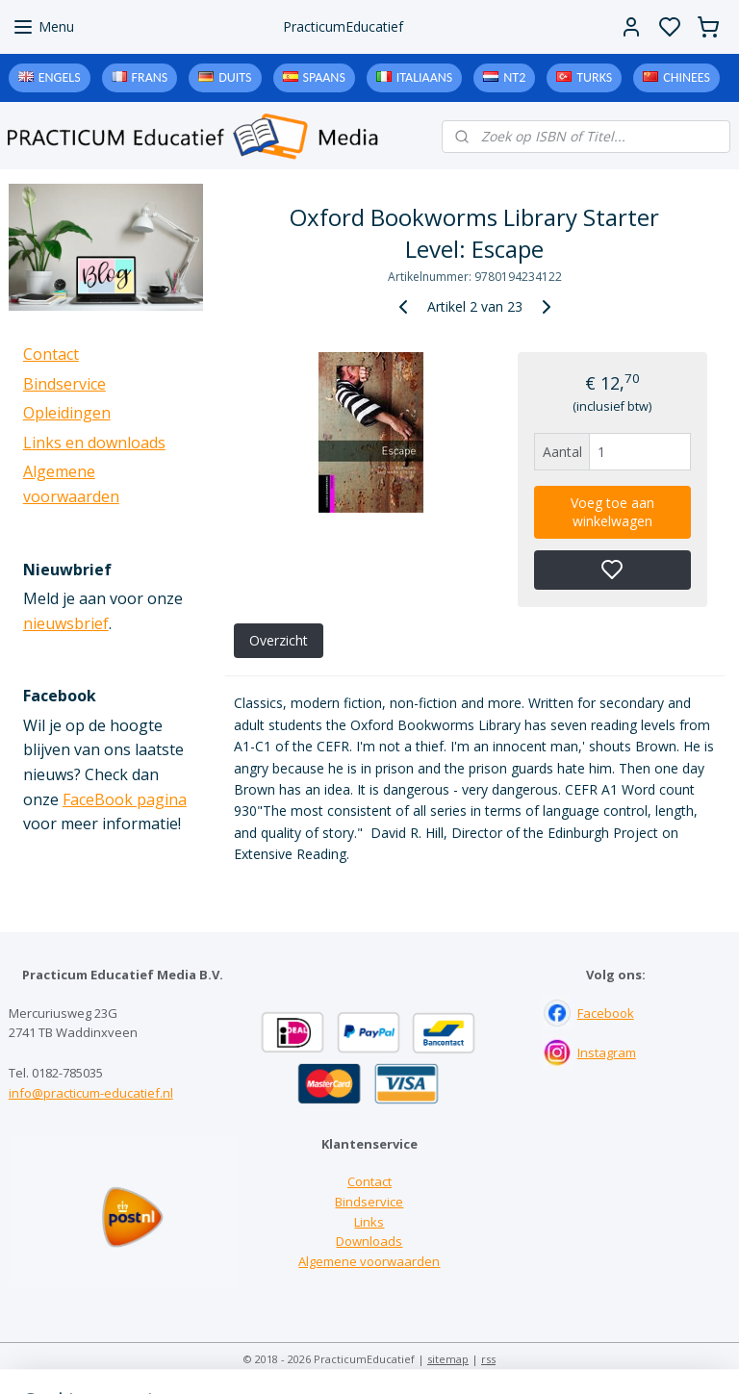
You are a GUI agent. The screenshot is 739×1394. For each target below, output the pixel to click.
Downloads (369, 1241)
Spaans (324, 77)
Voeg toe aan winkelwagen (612, 512)
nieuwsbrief (66, 623)
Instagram (606, 1052)
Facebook (605, 1013)
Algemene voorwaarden (369, 1261)
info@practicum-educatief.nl (91, 1093)
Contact (51, 354)
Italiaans (424, 77)
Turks (594, 77)
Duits (234, 77)
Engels (59, 77)
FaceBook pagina (125, 799)
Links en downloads (94, 442)
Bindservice (64, 383)
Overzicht (278, 640)
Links (369, 1221)
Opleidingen (67, 412)
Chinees (686, 77)
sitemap (448, 1359)
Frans (150, 77)
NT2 (514, 77)
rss (488, 1359)
